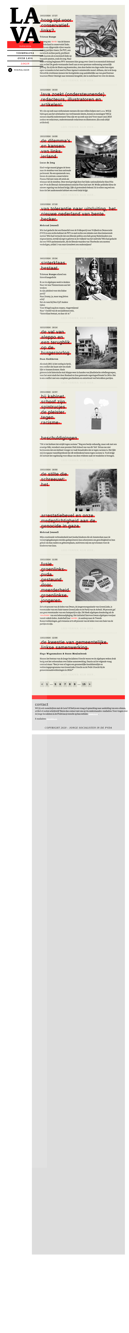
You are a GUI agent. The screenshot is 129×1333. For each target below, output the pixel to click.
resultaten (54, 598)
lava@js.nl (55, 702)
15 (87, 667)
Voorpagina (20, 41)
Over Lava (19, 46)
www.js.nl (112, 697)
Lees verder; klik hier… (80, 80)
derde (57, 41)
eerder (86, 601)
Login (19, 52)
